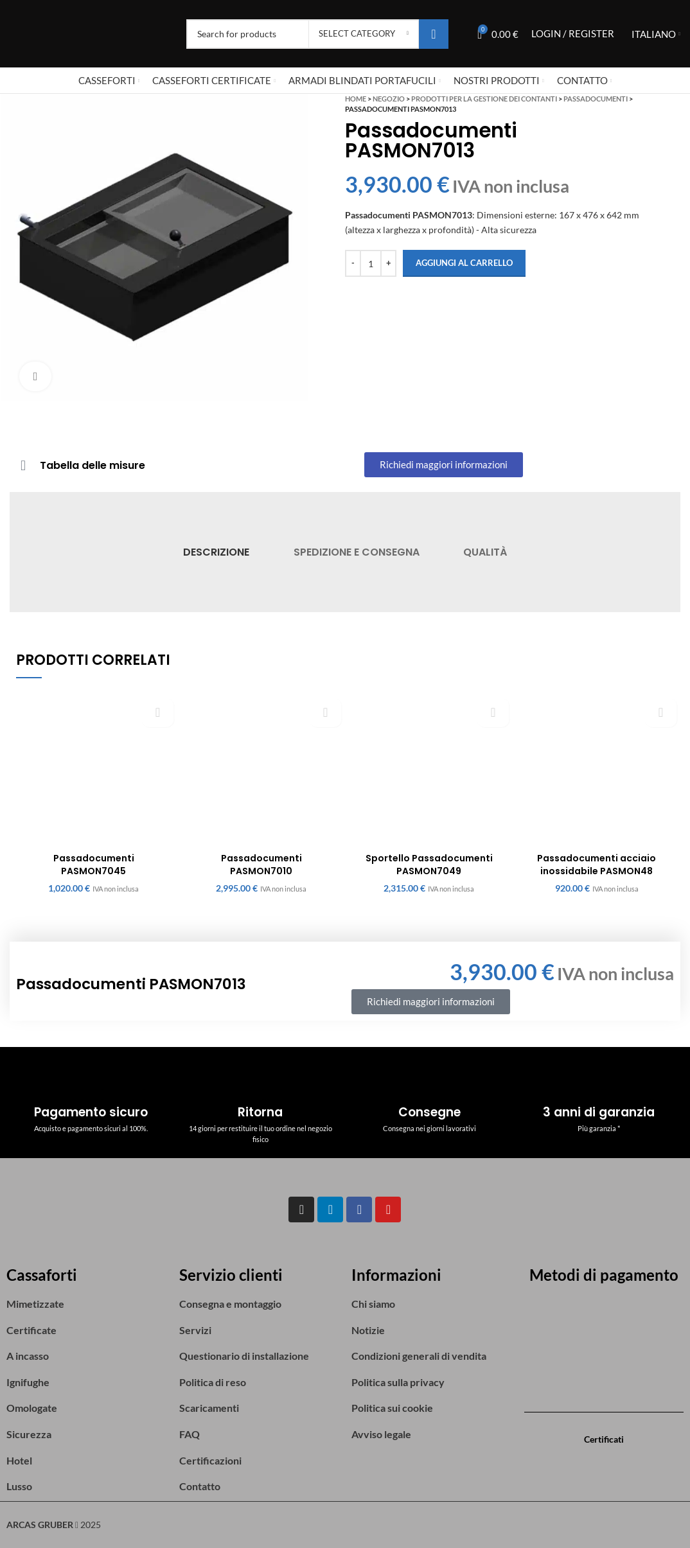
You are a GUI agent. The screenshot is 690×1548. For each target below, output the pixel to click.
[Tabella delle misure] (23, 466)
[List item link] (86, 1304)
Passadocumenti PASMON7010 (261, 864)
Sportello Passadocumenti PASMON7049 (429, 864)
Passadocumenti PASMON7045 (93, 864)
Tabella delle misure (92, 465)
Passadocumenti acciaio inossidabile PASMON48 (596, 864)
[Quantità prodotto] (370, 263)
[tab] (216, 552)
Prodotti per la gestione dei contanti (484, 98)
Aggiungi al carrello (464, 263)
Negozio (389, 98)
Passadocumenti (595, 98)
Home (355, 98)
